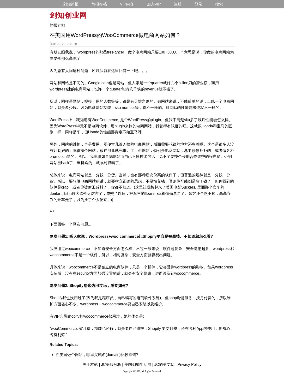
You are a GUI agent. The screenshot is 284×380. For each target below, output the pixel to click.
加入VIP (154, 4)
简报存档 (99, 4)
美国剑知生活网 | (138, 364)
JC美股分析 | (112, 364)
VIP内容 (127, 4)
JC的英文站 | (165, 364)
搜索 (219, 4)
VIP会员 (60, 316)
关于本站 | (91, 364)
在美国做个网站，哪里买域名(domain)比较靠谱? (97, 355)
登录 (198, 4)
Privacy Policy (189, 364)
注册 (177, 4)
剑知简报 (71, 4)
